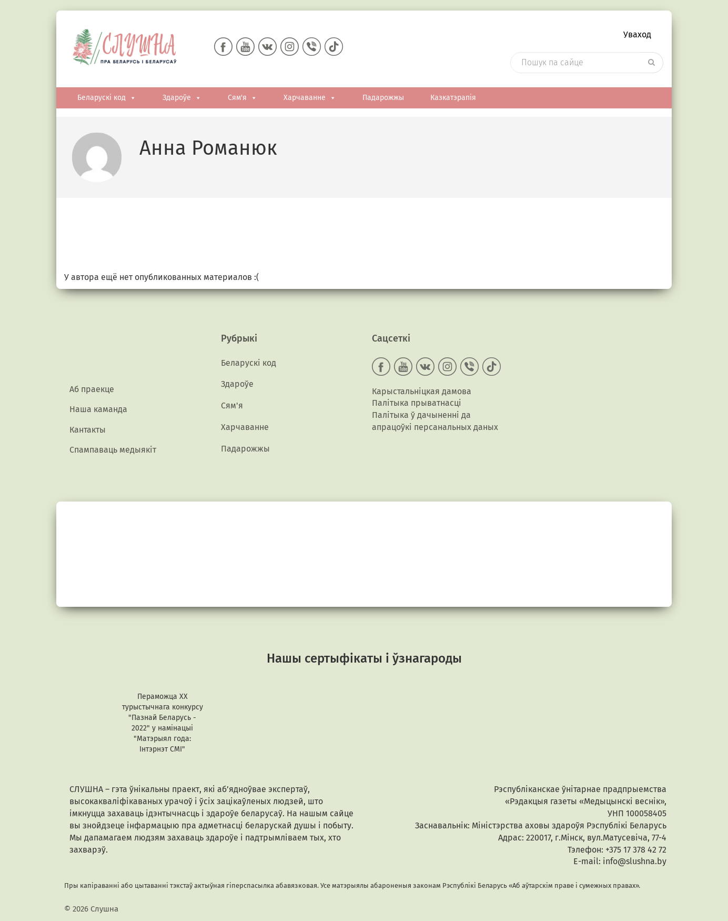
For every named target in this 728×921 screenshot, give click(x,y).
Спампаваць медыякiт (112, 451)
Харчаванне (310, 98)
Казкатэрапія (453, 98)
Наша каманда (98, 410)
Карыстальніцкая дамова (421, 391)
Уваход (637, 34)
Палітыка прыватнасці (416, 403)
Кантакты (87, 430)
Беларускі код (106, 98)
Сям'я (242, 98)
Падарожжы (383, 98)
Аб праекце (91, 390)
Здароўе (182, 98)
